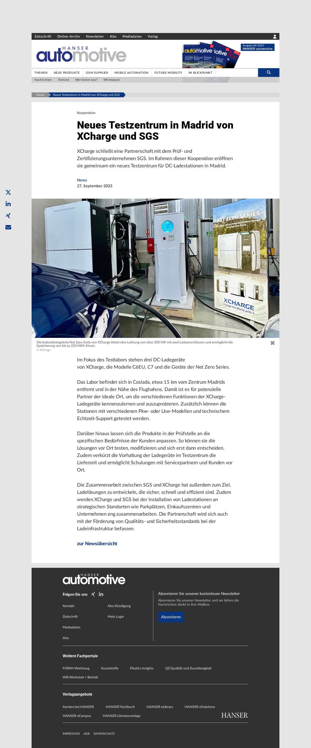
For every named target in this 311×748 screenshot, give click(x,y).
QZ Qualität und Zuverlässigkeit (188, 668)
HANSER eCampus (77, 716)
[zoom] (273, 343)
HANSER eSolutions (200, 707)
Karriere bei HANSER (78, 707)
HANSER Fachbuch (120, 707)
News (82, 180)
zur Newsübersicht (97, 543)
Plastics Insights (142, 668)
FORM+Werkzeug (76, 668)
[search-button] (268, 72)
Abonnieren (171, 617)
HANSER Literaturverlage (121, 716)
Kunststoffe (109, 668)
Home (40, 94)
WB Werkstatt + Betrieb (80, 677)
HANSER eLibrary (160, 707)
